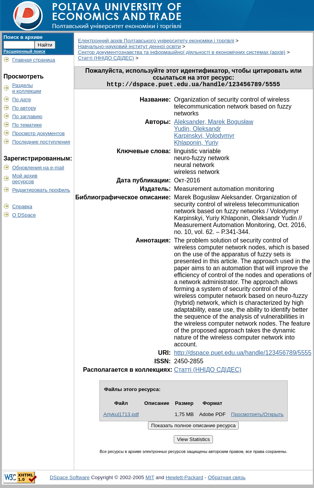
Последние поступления (41, 142)
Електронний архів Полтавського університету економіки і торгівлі (156, 40)
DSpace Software (70, 479)
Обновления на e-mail (38, 167)
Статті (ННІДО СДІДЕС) (106, 58)
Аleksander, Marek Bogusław (213, 123)
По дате (21, 99)
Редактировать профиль (41, 190)
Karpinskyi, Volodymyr (204, 137)
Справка (22, 206)
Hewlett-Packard (184, 479)
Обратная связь (227, 479)
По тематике (27, 125)
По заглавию (27, 116)
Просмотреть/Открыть (257, 416)
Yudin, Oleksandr (197, 130)
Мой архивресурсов (25, 178)
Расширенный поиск (24, 51)
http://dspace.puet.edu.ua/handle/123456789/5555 (243, 354)
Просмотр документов (38, 133)
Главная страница (33, 60)
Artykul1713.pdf (121, 416)
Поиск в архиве (23, 37)
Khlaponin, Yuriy (196, 144)
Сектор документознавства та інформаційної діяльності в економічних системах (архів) (182, 52)
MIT (150, 479)
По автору (24, 108)
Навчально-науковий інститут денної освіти (129, 46)
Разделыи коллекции (27, 88)
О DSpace (24, 215)
